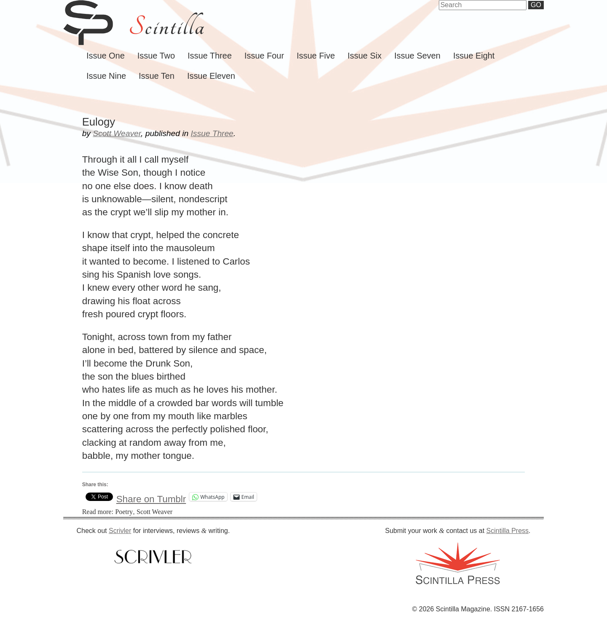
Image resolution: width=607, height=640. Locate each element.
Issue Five (316, 55)
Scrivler (120, 530)
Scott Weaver (117, 133)
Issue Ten (157, 75)
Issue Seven (417, 55)
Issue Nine (106, 75)
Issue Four (264, 55)
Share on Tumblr (151, 497)
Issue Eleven (211, 75)
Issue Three (210, 55)
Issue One (105, 55)
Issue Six (365, 55)
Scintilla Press (507, 530)
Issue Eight (473, 55)
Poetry (124, 511)
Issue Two (156, 55)
